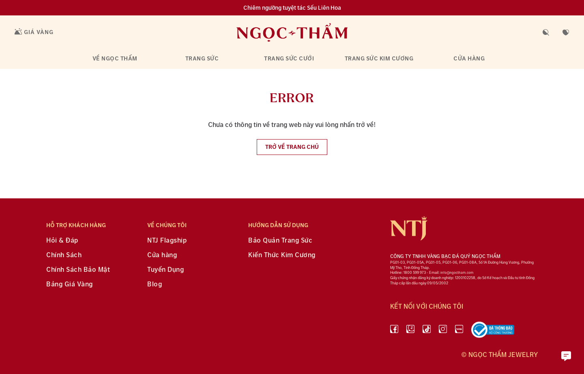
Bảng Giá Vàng (69, 284)
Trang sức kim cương (379, 58)
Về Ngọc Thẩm (114, 58)
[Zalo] (410, 331)
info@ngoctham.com (456, 273)
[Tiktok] (427, 331)
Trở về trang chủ (292, 147)
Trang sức (202, 58)
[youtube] (459, 331)
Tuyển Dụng (165, 270)
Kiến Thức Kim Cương (282, 255)
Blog (154, 284)
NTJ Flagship (167, 241)
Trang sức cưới (289, 58)
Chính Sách (64, 255)
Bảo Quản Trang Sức (280, 241)
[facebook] (394, 331)
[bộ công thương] (492, 331)
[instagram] (443, 331)
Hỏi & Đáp (62, 241)
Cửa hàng (469, 58)
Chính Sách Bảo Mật (78, 270)
